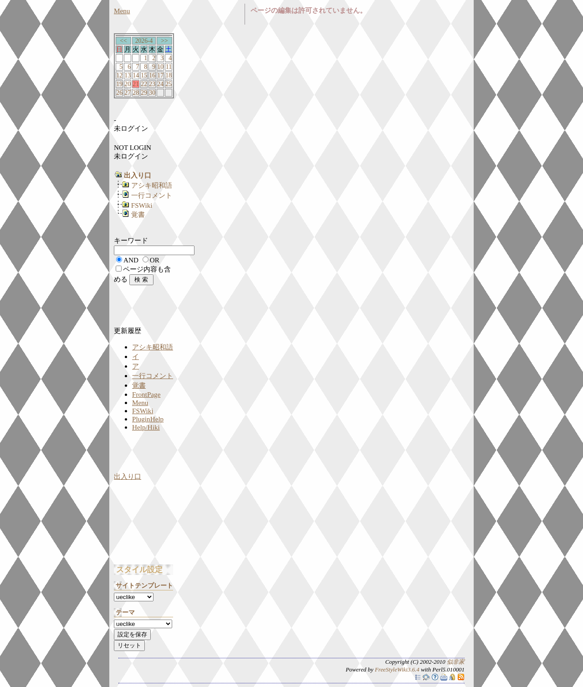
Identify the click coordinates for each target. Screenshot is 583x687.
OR (154, 260)
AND (130, 260)
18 (168, 75)
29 (144, 92)
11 (169, 66)
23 (152, 84)
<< (123, 40)
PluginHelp (148, 419)
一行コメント (151, 195)
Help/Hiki (146, 427)
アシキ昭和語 (151, 185)
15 (144, 75)
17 (160, 75)
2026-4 (144, 40)
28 (136, 92)
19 (119, 84)
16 (152, 75)
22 (144, 84)
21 (136, 84)
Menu (122, 11)
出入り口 (127, 476)
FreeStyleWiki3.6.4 (397, 669)
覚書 (138, 214)
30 (152, 92)
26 (119, 92)
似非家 (456, 661)
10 (160, 66)
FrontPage (146, 394)
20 (127, 84)
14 (136, 75)
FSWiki (142, 205)
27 (127, 92)
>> (164, 40)
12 (119, 75)
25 (168, 84)
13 (127, 75)
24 (160, 84)
